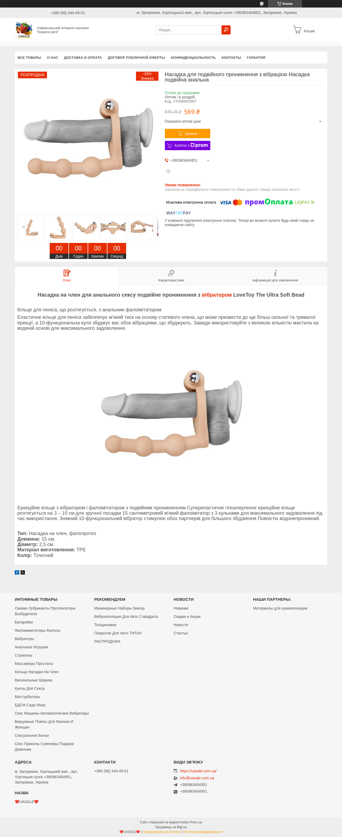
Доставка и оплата (83, 58)
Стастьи (181, 633)
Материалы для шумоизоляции (280, 608)
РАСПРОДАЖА (107, 641)
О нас (52, 58)
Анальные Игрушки (31, 647)
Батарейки (24, 622)
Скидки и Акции (187, 616)
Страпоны (23, 655)
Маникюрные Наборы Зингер (119, 608)
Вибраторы (24, 639)
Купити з (191, 145)
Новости (181, 625)
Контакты (231, 58)
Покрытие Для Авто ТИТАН (117, 633)
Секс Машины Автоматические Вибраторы (52, 713)
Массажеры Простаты (34, 663)
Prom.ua (196, 822)
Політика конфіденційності (203, 832)
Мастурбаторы (27, 697)
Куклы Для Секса (30, 688)
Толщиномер (105, 625)
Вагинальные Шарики (33, 680)
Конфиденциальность (193, 58)
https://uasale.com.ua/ (198, 771)
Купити (191, 133)
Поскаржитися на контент (162, 832)
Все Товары (29, 58)
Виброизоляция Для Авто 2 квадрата (126, 616)
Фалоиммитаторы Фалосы (37, 630)
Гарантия (256, 58)
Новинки (181, 608)
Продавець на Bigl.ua (171, 827)
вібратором (217, 295)
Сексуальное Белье (32, 735)
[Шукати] (226, 29)
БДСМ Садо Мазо (30, 705)
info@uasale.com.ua (197, 778)
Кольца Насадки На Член (37, 672)
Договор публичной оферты (136, 58)
